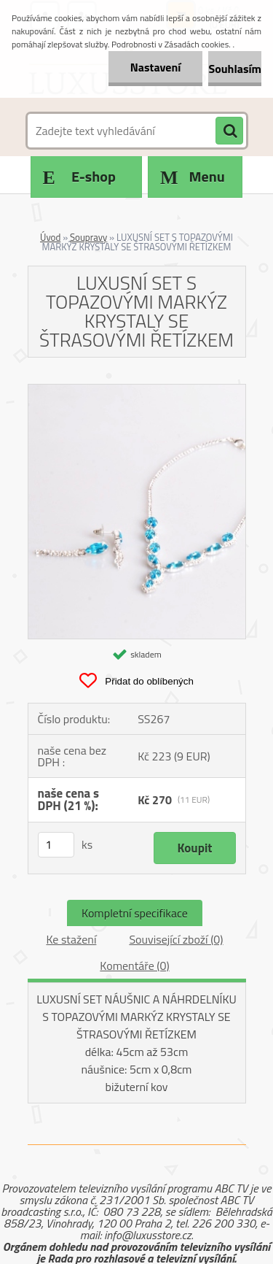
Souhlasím (234, 68)
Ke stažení (71, 939)
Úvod (50, 237)
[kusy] (56, 845)
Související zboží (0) (176, 939)
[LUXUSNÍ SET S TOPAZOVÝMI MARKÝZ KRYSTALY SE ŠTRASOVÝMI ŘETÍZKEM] (136, 390)
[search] (229, 131)
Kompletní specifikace (135, 913)
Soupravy (88, 237)
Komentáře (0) (134, 965)
